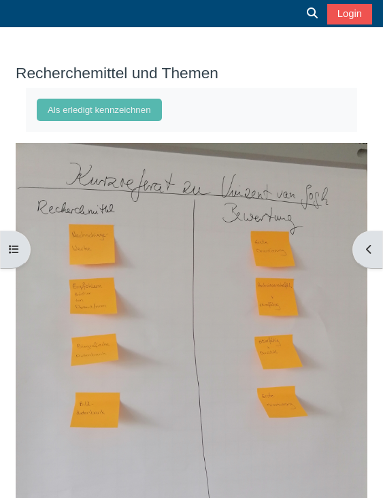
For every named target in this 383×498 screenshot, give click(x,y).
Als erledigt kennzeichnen (99, 110)
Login (349, 13)
